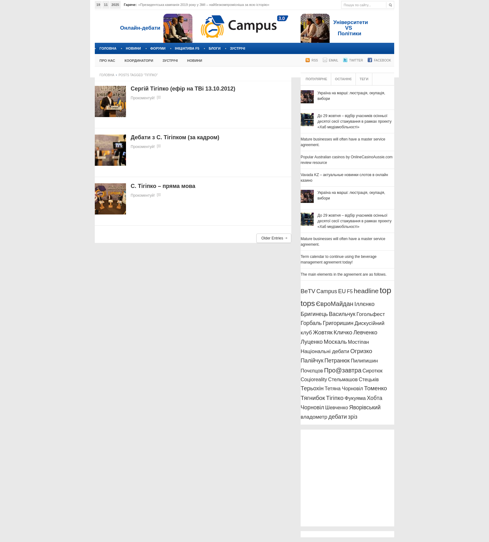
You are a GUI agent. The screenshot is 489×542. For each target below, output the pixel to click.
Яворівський (364, 407)
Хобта (374, 398)
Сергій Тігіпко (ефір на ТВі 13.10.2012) (183, 89)
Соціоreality (314, 379)
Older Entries (272, 238)
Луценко (312, 341)
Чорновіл (312, 407)
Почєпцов (312, 370)
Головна (107, 48)
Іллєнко (364, 304)
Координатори (138, 60)
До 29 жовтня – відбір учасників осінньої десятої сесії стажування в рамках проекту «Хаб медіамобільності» (354, 121)
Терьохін (312, 388)
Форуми (158, 48)
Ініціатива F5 (187, 48)
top (385, 290)
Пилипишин (364, 360)
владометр (314, 417)
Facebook (382, 60)
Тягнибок (313, 398)
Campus (327, 291)
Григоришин (338, 323)
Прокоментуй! (143, 98)
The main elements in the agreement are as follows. (343, 274)
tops (308, 303)
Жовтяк (323, 332)
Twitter (356, 60)
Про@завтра (342, 370)
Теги (364, 79)
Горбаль (311, 323)
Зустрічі (237, 48)
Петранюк (337, 360)
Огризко (361, 351)
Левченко (365, 332)
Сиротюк (372, 370)
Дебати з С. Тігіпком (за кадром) (175, 137)
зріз (352, 417)
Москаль (335, 341)
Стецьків (369, 379)
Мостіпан (358, 342)
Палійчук (312, 360)
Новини (133, 48)
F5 (350, 291)
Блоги (214, 48)
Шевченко (336, 407)
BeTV (308, 291)
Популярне (316, 79)
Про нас (107, 60)
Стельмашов (343, 379)
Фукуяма (355, 398)
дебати (337, 416)
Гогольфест (370, 314)
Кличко (343, 332)
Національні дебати (325, 351)
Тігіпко (334, 398)
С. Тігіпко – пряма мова (163, 186)
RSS (315, 60)
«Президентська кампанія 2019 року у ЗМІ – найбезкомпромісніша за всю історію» (203, 5)
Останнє (343, 79)
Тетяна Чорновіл (344, 388)
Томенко (375, 388)
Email (333, 60)
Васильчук (342, 314)
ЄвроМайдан (334, 303)
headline (366, 290)
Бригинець (314, 314)
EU (342, 291)
